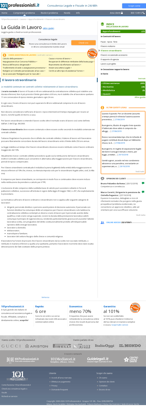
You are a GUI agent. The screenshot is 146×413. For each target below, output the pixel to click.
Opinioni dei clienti (107, 381)
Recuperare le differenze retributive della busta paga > (71, 61)
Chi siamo (103, 378)
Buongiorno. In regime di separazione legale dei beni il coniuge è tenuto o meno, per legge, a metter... (121, 151)
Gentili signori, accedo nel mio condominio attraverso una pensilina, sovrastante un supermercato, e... (120, 163)
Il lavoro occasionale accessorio (114, 55)
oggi (104, 346)
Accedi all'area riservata (61, 378)
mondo (130, 346)
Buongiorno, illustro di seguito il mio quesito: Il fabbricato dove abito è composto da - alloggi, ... (121, 128)
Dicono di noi (104, 389)
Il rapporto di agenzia (110, 59)
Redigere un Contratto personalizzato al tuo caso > (24, 71)
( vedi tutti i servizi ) (44, 55)
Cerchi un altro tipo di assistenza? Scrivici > (66, 71)
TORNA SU (45, 297)
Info (78, 12)
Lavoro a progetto (108, 64)
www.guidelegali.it (99, 360)
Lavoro (23, 19)
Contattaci (103, 385)
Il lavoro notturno (108, 46)
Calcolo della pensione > (13, 58)
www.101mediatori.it (62, 360)
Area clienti (116, 12)
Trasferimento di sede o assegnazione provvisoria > (24, 68)
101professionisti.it (9, 19)
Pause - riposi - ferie (109, 42)
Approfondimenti (36, 19)
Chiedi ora (83, 42)
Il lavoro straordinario (111, 50)
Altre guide (140, 97)
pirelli (62, 346)
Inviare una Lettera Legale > (60, 68)
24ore (81, 346)
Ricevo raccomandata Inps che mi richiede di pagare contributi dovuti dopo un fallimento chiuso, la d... (121, 140)
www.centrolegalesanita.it (131, 360)
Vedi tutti (141, 78)
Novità (67, 12)
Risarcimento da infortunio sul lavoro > (65, 64)
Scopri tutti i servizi (119, 324)
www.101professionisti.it (22, 360)
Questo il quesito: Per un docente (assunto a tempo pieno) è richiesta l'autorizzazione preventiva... (121, 116)
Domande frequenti (59, 389)
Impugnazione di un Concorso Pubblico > (20, 61)
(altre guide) (48, 28)
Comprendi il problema (24, 12)
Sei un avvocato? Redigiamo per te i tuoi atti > (21, 74)
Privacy (54, 385)
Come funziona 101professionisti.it (16, 385)
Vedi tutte (140, 215)
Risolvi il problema (49, 12)
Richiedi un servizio (9, 396)
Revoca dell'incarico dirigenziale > (17, 64)
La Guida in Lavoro (21, 27)
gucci (11, 346)
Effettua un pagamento (60, 381)
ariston (36, 346)
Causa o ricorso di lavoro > (60, 58)
